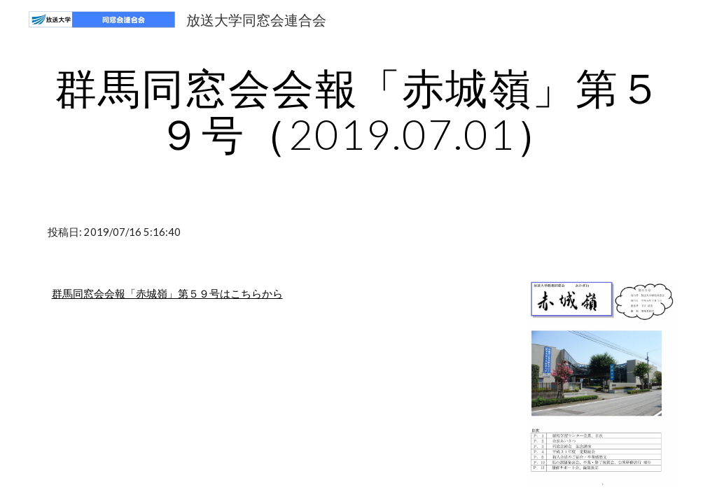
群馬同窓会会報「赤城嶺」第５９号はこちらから (167, 294)
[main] (359, 110)
